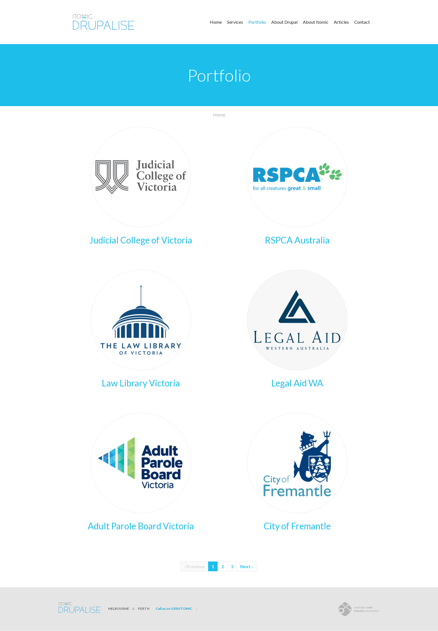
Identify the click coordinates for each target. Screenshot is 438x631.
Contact (362, 22)
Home (216, 22)
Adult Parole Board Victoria (141, 525)
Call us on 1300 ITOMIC (174, 608)
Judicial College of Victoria (140, 240)
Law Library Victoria (141, 382)
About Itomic (315, 22)
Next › (246, 566)
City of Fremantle (297, 525)
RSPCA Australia (297, 240)
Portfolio (257, 22)
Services (235, 22)
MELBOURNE (118, 608)
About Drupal (284, 22)
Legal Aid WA (297, 382)
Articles (341, 22)
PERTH (143, 608)
